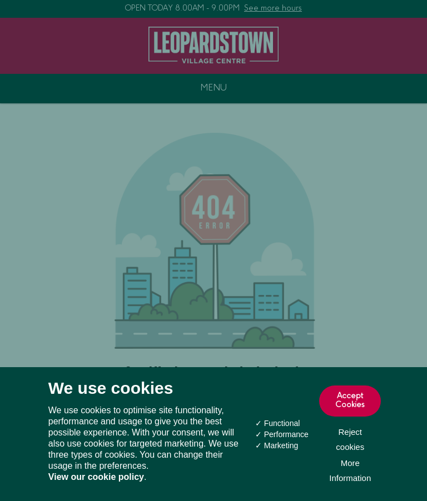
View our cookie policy (96, 477)
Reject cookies (350, 439)
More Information (350, 470)
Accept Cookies (350, 401)
